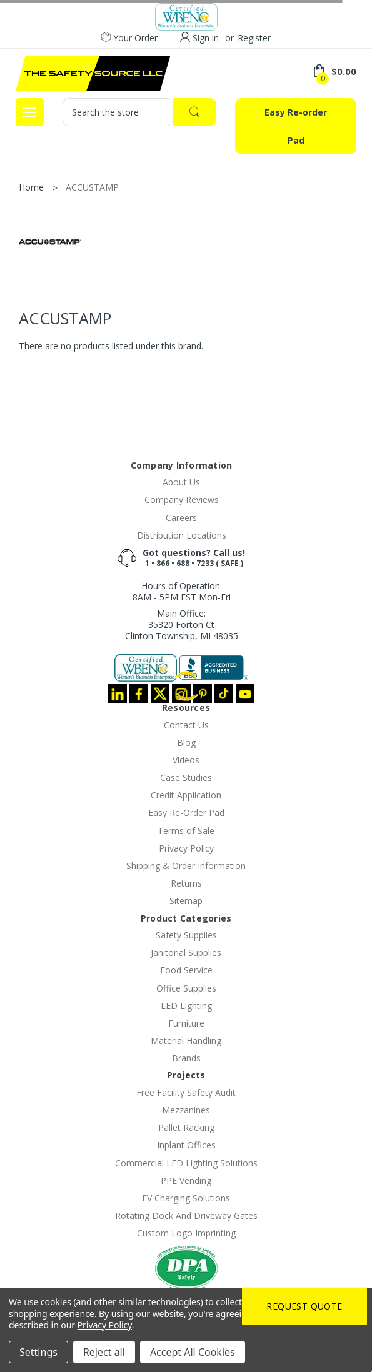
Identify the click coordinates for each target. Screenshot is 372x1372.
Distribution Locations (181, 535)
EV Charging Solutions (186, 1198)
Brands (186, 1058)
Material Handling (186, 1040)
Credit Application (186, 795)
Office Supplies (186, 988)
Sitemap (186, 901)
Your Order (129, 38)
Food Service (186, 970)
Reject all (104, 1352)
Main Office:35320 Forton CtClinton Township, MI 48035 (181, 624)
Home (31, 187)
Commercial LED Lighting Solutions (186, 1163)
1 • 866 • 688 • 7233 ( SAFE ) (194, 563)
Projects (186, 1075)
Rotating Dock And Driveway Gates (186, 1215)
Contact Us (186, 725)
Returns (186, 883)
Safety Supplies (186, 935)
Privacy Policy (186, 848)
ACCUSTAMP (92, 187)
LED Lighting (186, 1006)
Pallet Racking (186, 1127)
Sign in (206, 38)
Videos (186, 760)
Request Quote (304, 1306)
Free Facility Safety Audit (186, 1092)
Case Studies (186, 777)
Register (254, 38)
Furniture (186, 1023)
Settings (38, 1352)
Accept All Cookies (192, 1352)
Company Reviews (181, 499)
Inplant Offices (186, 1145)
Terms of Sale (186, 831)
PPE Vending (186, 1180)
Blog (186, 742)
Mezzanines (186, 1110)
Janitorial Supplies (186, 952)
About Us (181, 482)
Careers (181, 518)
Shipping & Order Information (186, 866)
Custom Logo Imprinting (186, 1233)
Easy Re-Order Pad (186, 812)
